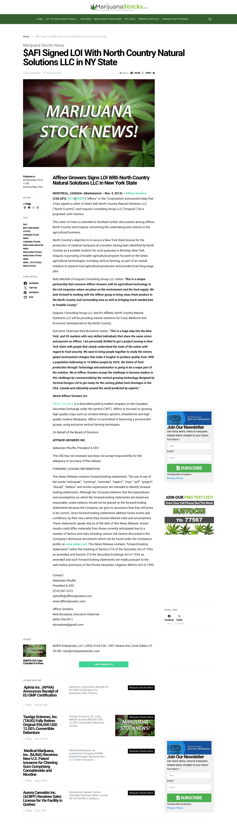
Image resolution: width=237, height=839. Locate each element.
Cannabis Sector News (175, 19)
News (25, 262)
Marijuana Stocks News (108, 19)
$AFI (25, 224)
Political (130, 19)
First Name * (173, 439)
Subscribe (189, 468)
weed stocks (29, 266)
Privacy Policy (175, 478)
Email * (170, 451)
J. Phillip (27, 204)
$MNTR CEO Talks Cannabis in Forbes (33, 662)
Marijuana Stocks (32, 252)
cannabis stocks (31, 242)
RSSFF (80, 198)
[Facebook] (169, 620)
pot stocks (35, 262)
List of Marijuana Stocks (60, 19)
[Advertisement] (189, 573)
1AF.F (70, 198)
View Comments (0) (103, 664)
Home (40, 19)
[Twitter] (179, 620)
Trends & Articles (148, 19)
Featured (86, 19)
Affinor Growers (136, 193)
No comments (33, 73)
